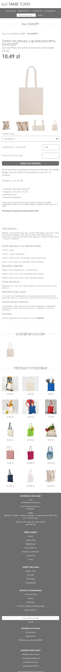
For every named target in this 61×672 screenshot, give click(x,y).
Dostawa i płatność (30, 551)
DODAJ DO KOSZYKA (30, 163)
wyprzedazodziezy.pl (30, 658)
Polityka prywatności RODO (30, 640)
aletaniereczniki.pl (30, 666)
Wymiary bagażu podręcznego (30, 606)
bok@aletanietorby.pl (30, 502)
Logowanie (30, 540)
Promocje (30, 579)
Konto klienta (30, 547)
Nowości (30, 575)
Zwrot (30, 559)
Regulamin (30, 636)
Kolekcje (30, 602)
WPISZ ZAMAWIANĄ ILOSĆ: (12, 156)
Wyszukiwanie (31, 594)
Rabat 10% (30, 571)
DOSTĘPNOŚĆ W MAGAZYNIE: (14, 147)
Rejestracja (30, 544)
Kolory (30, 598)
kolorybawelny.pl (30, 662)
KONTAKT (40, 318)
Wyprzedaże (30, 582)
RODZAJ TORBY (18, 33)
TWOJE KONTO (36, 11)
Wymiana (30, 555)
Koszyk (30, 536)
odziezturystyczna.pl (30, 654)
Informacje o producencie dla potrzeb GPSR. (20, 211)
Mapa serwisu (31, 610)
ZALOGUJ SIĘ (10, 11)
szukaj (40, 15)
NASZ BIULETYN (49, 11)
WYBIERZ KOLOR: (8, 134)
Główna (6, 33)
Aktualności (30, 632)
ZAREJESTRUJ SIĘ (23, 11)
